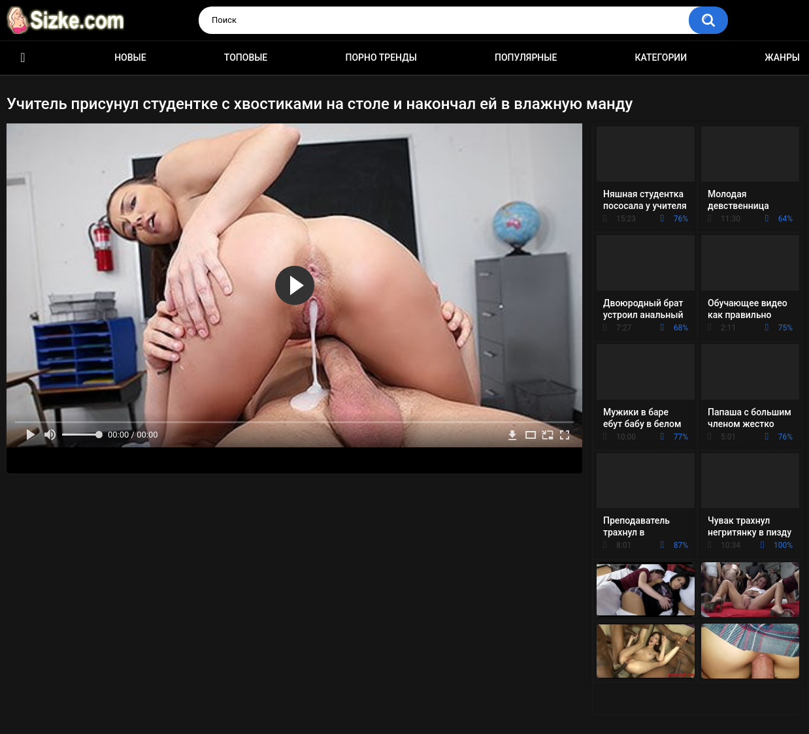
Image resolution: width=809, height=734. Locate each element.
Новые (130, 57)
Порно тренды (380, 57)
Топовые (245, 57)
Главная (23, 57)
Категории (661, 57)
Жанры (782, 57)
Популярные (526, 57)
